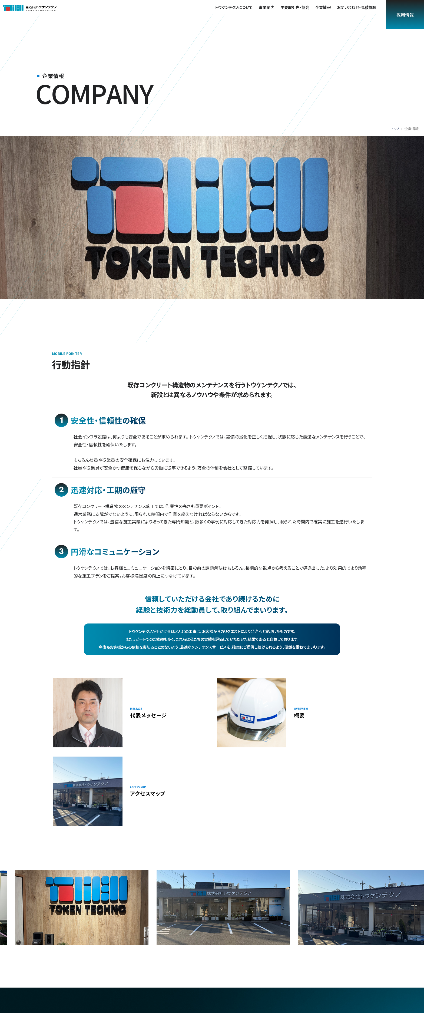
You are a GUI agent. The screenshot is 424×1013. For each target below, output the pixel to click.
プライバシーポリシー (274, 961)
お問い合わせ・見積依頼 (359, 14)
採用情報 (405, 14)
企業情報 (325, 14)
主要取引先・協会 (297, 14)
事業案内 (269, 14)
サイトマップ (345, 961)
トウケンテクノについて (236, 14)
